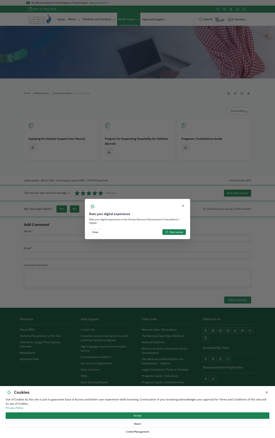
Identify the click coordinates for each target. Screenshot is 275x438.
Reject (137, 424)
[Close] (183, 206)
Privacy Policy (14, 408)
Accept (137, 415)
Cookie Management (137, 432)
